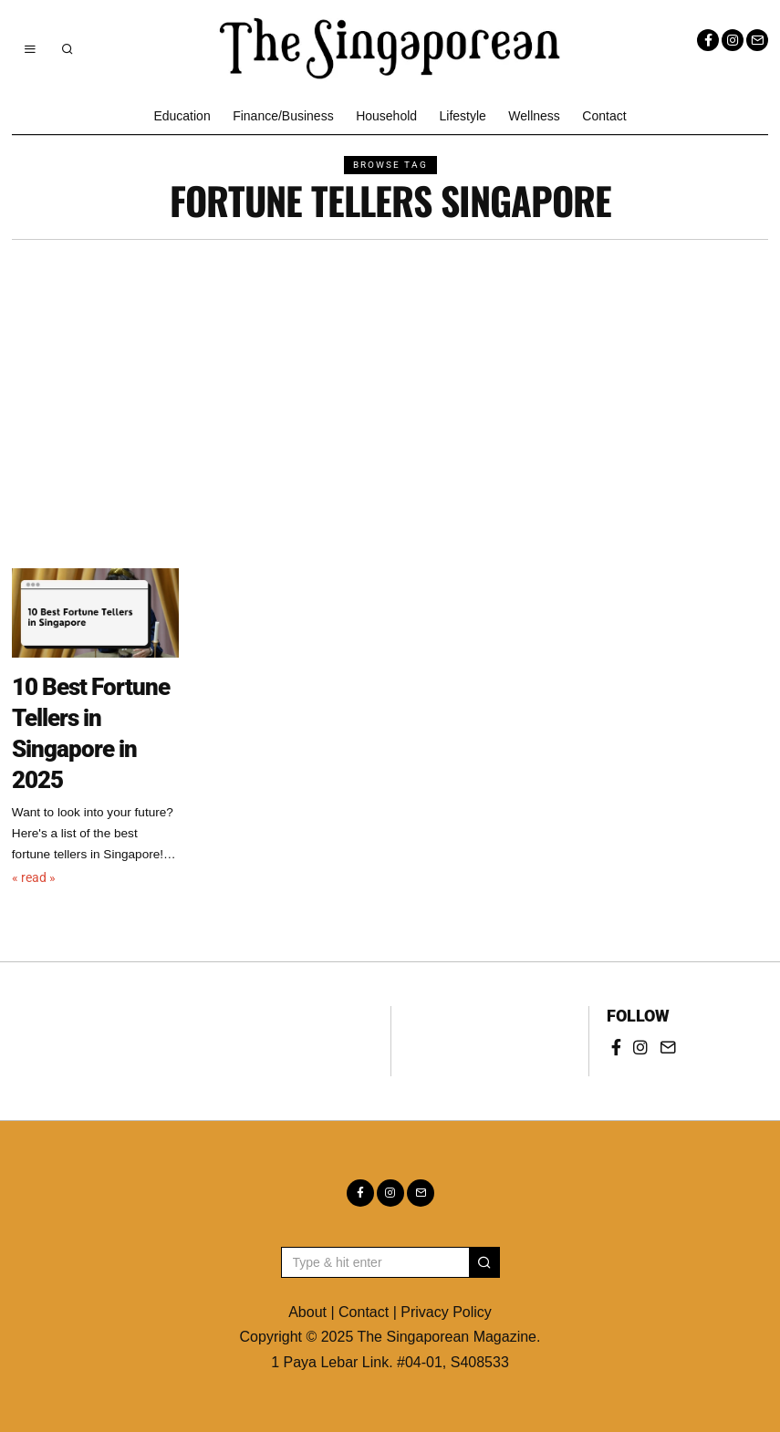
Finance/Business (283, 116)
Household (386, 116)
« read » (34, 877)
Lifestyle (463, 116)
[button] (484, 1262)
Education (181, 116)
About (307, 1312)
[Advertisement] (390, 376)
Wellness (534, 116)
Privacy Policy (446, 1312)
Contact (604, 116)
